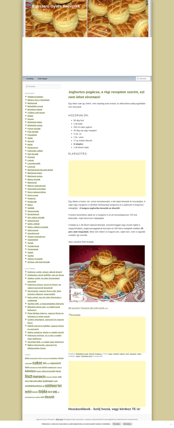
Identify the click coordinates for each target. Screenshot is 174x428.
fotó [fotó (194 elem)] (40, 367)
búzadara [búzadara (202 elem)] (54, 358)
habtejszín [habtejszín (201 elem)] (52, 367)
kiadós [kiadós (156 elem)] (38, 371)
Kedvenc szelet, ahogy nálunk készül (45, 272)
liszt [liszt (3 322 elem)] (28, 376)
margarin (133, 354)
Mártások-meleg (35, 176)
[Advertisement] (87, 56)
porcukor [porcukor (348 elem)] (37, 381)
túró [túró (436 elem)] (50, 391)
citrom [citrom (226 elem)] (61, 358)
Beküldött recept (82, 354)
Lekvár (31, 160)
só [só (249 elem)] (43, 386)
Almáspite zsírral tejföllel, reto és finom (46, 275)
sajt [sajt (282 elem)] (55, 381)
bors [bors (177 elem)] (40, 358)
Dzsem (31, 119)
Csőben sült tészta (36, 112)
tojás (139, 354)
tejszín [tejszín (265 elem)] (35, 392)
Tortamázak (33, 249)
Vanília (31, 256)
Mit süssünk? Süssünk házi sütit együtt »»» (88, 308)
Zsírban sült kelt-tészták (39, 262)
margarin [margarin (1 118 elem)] (39, 376)
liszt (127, 354)
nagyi (78, 356)
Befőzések (32, 103)
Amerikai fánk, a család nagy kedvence (46, 342)
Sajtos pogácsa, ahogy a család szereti (46, 332)
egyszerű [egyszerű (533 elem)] (55, 363)
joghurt (122, 354)
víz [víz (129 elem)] (58, 392)
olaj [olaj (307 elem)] (31, 381)
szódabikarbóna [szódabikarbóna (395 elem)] (33, 386)
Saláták (31, 208)
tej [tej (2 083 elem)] (60, 385)
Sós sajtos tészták (36, 217)
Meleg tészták (34, 179)
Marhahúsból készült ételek (40, 170)
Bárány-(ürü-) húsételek (39, 100)
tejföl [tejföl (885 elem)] (28, 391)
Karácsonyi (33, 147)
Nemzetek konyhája (37, 189)
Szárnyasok (33, 230)
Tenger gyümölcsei (36, 236)
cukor (110, 354)
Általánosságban (35, 97)
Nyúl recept (33, 195)
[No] (170, 424)
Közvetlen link (86, 356)
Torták (30, 243)
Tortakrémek (33, 246)
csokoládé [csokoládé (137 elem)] (28, 363)
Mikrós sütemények (37, 186)
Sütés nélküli (34, 224)
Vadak (30, 252)
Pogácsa (98, 354)
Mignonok (32, 182)
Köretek (31, 157)
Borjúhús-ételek (35, 109)
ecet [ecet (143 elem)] (48, 363)
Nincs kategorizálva (37, 192)
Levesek (31, 167)
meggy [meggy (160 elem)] (54, 377)
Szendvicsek (33, 233)
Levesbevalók (34, 163)
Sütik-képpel (42, 79)
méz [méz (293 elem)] (27, 381)
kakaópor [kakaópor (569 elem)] (30, 371)
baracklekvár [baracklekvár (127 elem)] (34, 358)
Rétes (30, 205)
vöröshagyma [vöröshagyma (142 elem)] (30, 397)
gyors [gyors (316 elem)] (45, 367)
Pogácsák (32, 202)
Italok (30, 144)
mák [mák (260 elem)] (60, 377)
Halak (30, 138)
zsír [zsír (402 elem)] (42, 397)
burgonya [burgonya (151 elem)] (46, 358)
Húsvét (91, 354)
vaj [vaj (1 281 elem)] (55, 391)
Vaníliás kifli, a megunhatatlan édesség (46, 304)
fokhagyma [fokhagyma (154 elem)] (34, 367)
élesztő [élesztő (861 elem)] (49, 396)
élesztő (116, 354)
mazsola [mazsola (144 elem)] (49, 377)
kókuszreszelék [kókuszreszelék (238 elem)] (48, 371)
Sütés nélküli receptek (38, 227)
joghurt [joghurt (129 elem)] (59, 367)
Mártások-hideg (35, 173)
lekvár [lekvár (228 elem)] (58, 371)
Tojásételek (33, 240)
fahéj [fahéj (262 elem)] (27, 367)
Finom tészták (34, 128)
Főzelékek (32, 135)
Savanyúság (33, 211)
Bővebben (127, 424)
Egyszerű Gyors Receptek (56, 6)
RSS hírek (59, 419)
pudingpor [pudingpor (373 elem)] (48, 381)
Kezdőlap (30, 79)
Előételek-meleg (35, 125)
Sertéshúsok (33, 214)
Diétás (30, 116)
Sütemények (33, 221)
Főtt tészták (33, 132)
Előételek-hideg (35, 122)
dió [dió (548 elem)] (45, 363)
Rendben (116, 424)
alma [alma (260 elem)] (27, 358)
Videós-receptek (35, 259)
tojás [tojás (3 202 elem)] (43, 391)
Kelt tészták (33, 154)
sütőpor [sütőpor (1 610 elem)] (51, 385)
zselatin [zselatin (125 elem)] (37, 397)
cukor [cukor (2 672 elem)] (37, 363)
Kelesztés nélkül (35, 151)
